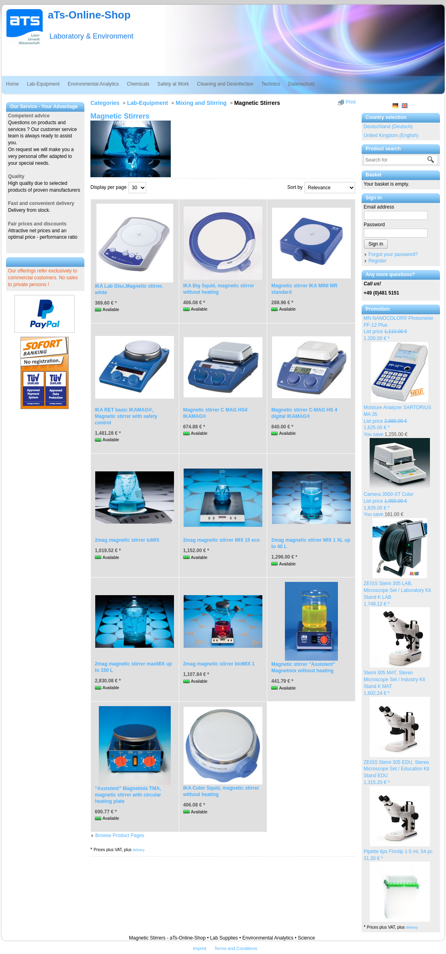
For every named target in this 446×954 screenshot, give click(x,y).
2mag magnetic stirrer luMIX (127, 540)
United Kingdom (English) (391, 135)
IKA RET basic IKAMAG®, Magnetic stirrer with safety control (126, 416)
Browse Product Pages (119, 835)
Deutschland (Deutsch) (388, 126)
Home (12, 84)
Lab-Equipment (43, 84)
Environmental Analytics (93, 84)
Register (377, 261)
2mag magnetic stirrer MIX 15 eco (221, 540)
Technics (270, 84)
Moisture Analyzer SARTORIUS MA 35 (397, 421)
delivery (412, 927)
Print (351, 102)
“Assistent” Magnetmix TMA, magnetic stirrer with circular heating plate (128, 795)
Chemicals (138, 84)
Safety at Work (173, 84)
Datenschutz (301, 84)
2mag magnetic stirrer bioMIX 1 (219, 664)
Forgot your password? (393, 254)
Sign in (375, 244)
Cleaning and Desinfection (225, 84)
